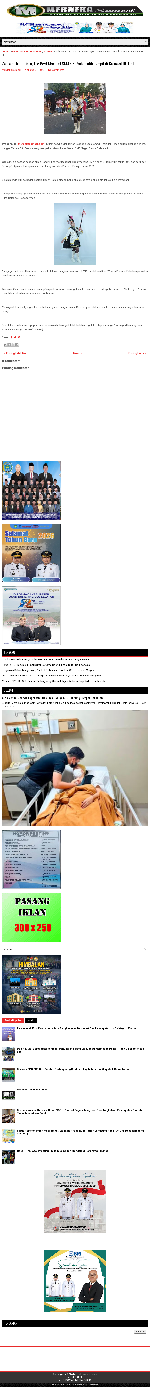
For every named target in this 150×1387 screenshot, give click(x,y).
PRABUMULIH (20, 51)
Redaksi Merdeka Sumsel (32, 1089)
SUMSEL (48, 51)
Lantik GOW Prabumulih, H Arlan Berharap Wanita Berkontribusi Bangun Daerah (46, 659)
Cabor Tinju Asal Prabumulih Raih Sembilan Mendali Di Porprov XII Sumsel (63, 1151)
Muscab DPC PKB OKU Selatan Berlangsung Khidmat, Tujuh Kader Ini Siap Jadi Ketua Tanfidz (53, 681)
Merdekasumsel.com (31, 143)
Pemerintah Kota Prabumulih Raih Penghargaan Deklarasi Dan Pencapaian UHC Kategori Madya (76, 1028)
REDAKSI (77, 1377)
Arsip (31, 1020)
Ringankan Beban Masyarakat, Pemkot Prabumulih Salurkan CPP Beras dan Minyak (48, 670)
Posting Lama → (137, 353)
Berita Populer (13, 1020)
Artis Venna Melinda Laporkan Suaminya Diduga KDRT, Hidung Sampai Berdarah (52, 697)
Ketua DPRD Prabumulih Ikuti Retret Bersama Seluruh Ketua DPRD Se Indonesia (46, 664)
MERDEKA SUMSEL (88, 1384)
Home (6, 51)
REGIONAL (36, 51)
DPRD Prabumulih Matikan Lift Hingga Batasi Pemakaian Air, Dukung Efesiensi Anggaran (51, 675)
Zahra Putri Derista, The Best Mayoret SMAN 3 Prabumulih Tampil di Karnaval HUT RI (68, 63)
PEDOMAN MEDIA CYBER (77, 1380)
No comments (56, 69)
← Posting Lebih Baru (15, 353)
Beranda (78, 353)
